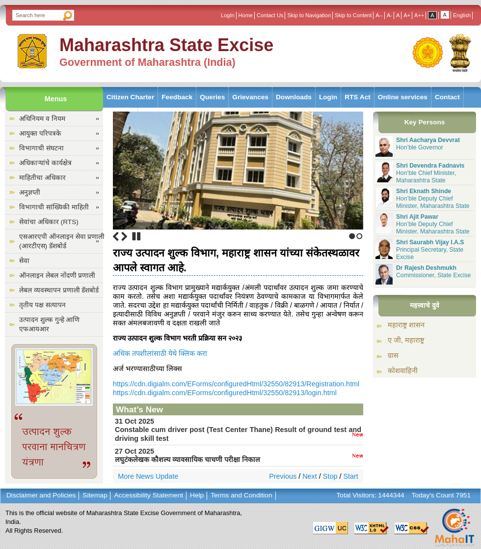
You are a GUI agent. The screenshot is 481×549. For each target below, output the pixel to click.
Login (328, 97)
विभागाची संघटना (41, 148)
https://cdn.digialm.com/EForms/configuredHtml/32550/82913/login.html (225, 393)
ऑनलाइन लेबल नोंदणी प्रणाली (57, 275)
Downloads (294, 97)
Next (124, 236)
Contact (447, 97)
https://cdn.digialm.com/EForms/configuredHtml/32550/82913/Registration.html (236, 384)
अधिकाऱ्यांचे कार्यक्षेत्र (45, 163)
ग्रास (393, 355)
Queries (212, 97)
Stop (136, 236)
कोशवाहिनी (403, 371)
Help (197, 495)
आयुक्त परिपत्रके (40, 133)
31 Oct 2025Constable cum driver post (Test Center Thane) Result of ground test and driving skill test (238, 429)
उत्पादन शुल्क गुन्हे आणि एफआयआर (49, 324)
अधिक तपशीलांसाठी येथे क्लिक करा (160, 353)
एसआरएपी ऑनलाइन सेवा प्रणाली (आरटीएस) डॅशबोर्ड (62, 241)
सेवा (24, 260)
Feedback (176, 97)
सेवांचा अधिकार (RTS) (49, 222)
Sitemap (94, 495)
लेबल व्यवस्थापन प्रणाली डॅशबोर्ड (59, 290)
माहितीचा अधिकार (42, 177)
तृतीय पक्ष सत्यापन (42, 305)
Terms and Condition (241, 495)
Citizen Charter (130, 97)
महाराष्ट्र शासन (406, 325)
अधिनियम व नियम (42, 118)
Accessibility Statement (148, 495)
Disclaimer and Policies (41, 495)
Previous (116, 236)
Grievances (250, 97)
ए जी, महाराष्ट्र (406, 340)
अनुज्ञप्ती (29, 192)
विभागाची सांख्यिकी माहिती (54, 207)
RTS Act (358, 97)
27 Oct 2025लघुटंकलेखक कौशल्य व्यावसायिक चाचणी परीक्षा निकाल (238, 455)
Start (350, 476)
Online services (403, 97)
